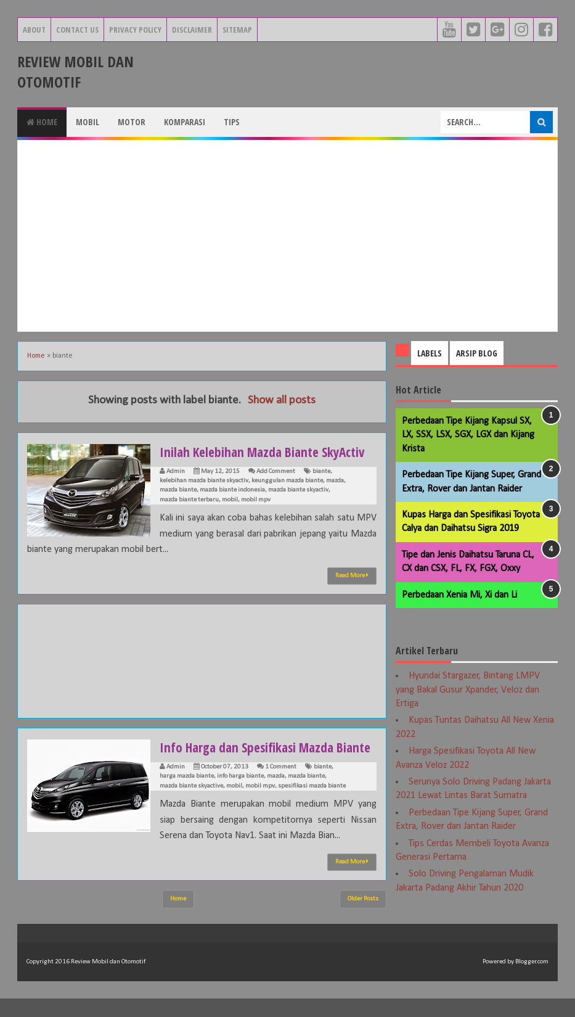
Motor (131, 122)
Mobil (87, 122)
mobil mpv (256, 499)
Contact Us (77, 29)
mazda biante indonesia (232, 490)
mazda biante (178, 490)
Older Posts (363, 917)
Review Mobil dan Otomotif (75, 71)
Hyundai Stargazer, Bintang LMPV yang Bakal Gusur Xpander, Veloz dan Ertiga (468, 690)
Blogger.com (531, 980)
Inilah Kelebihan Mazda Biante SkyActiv (266, 451)
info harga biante (240, 794)
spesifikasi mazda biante (312, 804)
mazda (335, 480)
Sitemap (237, 29)
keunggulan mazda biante (287, 480)
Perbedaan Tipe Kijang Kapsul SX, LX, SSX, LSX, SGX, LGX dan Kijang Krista (468, 435)
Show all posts (282, 400)
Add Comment (275, 471)
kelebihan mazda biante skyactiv (204, 480)
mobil (230, 499)
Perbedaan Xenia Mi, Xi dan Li (459, 595)
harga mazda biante (187, 794)
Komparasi (184, 122)
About (34, 29)
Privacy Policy (135, 29)
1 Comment (280, 785)
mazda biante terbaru (189, 499)
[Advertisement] (287, 235)
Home (42, 122)
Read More (352, 575)
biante (321, 471)
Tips (232, 122)
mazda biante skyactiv (298, 490)
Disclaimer (192, 29)
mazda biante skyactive (191, 804)
